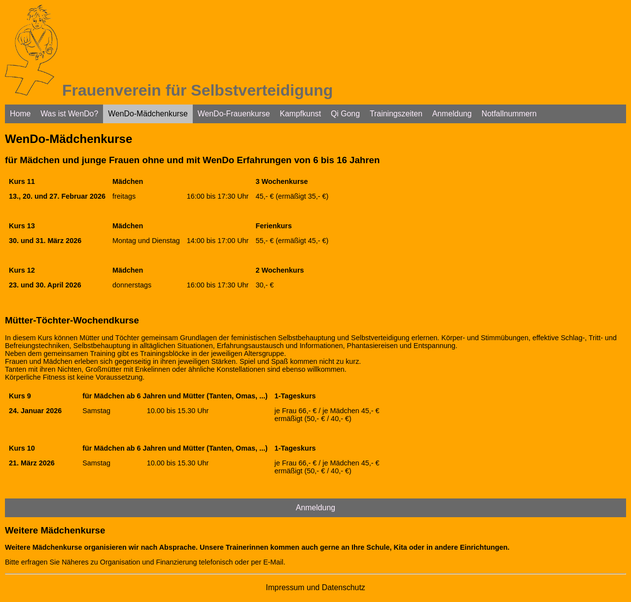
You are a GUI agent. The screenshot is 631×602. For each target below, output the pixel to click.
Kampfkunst (300, 113)
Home (20, 113)
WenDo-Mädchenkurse (148, 113)
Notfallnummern (509, 113)
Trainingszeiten (396, 113)
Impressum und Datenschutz (315, 587)
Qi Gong (345, 113)
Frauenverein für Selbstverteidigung (197, 90)
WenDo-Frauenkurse (234, 113)
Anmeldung (452, 113)
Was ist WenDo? (69, 113)
